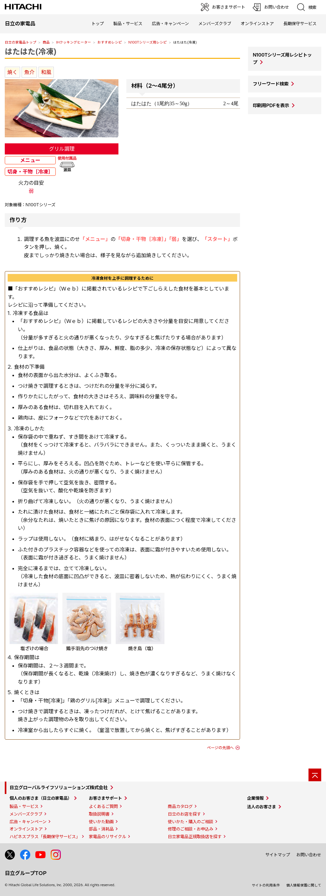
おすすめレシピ (109, 42)
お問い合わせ (308, 854)
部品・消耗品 (101, 828)
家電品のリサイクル (107, 836)
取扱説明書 (99, 814)
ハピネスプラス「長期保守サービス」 (45, 836)
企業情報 (255, 798)
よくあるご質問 (103, 806)
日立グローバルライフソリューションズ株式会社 (59, 787)
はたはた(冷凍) (30, 51)
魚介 (29, 72)
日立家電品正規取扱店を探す (195, 836)
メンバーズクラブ (214, 23)
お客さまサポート (105, 798)
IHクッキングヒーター (73, 42)
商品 (46, 42)
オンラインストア (257, 23)
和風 (46, 72)
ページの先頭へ (220, 747)
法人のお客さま (261, 806)
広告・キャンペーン (28, 821)
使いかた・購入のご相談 (190, 821)
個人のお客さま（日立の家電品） (41, 798)
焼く (12, 72)
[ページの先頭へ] (314, 775)
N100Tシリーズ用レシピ (147, 42)
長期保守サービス (299, 23)
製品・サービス (24, 806)
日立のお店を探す (184, 814)
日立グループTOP (25, 873)
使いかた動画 (101, 821)
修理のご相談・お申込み (190, 828)
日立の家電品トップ (20, 42)
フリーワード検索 (270, 84)
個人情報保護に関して (303, 885)
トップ (97, 23)
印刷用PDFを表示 (271, 105)
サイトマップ (277, 854)
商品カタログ (180, 806)
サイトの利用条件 (266, 885)
